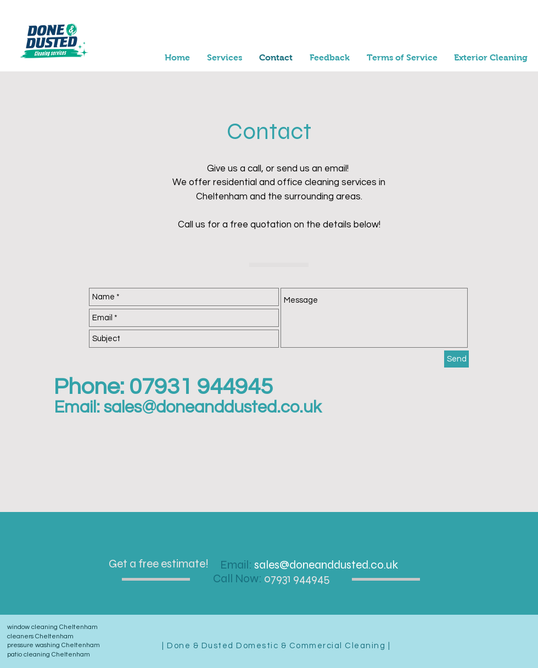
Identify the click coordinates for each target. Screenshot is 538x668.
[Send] (456, 359)
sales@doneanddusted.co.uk (213, 407)
